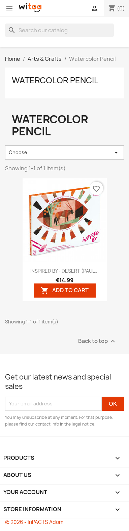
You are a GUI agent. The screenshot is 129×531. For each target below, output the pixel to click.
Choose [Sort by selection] (64, 152)
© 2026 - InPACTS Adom (34, 522)
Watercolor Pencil (55, 80)
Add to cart (65, 290)
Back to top (97, 341)
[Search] (59, 30)
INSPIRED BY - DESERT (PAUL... (64, 271)
